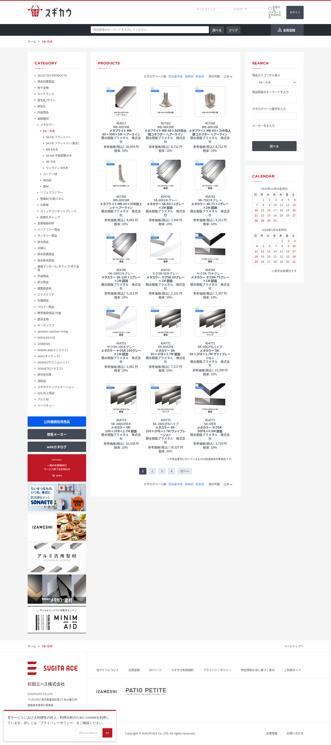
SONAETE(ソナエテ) (50, 368)
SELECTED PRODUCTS (52, 75)
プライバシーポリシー (217, 670)
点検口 (41, 248)
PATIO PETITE (46, 337)
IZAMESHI (43, 343)
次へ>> (184, 471)
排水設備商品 (45, 254)
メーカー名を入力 (263, 125)
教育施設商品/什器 (49, 313)
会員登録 (134, 670)
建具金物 (43, 319)
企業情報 (271, 733)
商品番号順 (175, 76)
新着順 (200, 76)
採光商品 (43, 242)
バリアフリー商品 (48, 229)
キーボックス (45, 325)
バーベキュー (45, 405)
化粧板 (44, 204)
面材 (46, 186)
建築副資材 (44, 288)
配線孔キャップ (50, 217)
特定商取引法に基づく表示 (258, 670)
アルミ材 (43, 399)
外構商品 (43, 300)
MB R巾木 (52, 149)
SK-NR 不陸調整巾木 (59, 155)
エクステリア (45, 294)
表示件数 (214, 76)
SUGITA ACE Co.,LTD (155, 733)
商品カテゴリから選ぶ (266, 75)
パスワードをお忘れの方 (274, 15)
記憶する (276, 8)
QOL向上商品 (46, 393)
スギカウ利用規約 (182, 670)
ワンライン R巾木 (57, 168)
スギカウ (49, 12)
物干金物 (43, 87)
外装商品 (43, 276)
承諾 (107, 733)
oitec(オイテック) (48, 356)
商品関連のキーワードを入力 (270, 92)
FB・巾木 (49, 131)
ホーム (32, 41)
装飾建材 (43, 118)
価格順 (189, 76)
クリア (233, 30)
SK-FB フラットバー (58, 137)
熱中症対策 (44, 374)
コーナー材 (50, 174)
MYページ (155, 670)
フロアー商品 (45, 307)
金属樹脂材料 (45, 223)
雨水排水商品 (45, 260)
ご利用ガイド (292, 670)
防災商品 (43, 282)
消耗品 (41, 381)
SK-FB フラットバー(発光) (62, 143)
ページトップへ (294, 646)
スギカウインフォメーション (55, 387)
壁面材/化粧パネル (52, 198)
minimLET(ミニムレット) (53, 362)
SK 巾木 (51, 161)
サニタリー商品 (47, 235)
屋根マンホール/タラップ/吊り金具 (58, 268)
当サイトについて (107, 670)
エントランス (45, 94)
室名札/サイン (46, 100)
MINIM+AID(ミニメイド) (52, 350)
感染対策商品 (45, 81)
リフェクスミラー (51, 192)
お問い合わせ (295, 733)
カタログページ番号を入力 (269, 108)
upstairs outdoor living (52, 331)
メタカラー (47, 124)
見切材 (47, 180)
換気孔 (41, 106)
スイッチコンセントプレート (58, 211)
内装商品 (43, 112)
